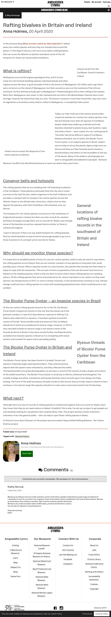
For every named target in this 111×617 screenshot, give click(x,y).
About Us (94, 545)
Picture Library (94, 559)
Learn (15, 558)
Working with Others (94, 572)
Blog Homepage (12, 15)
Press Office (94, 555)
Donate (87, 2)
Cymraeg (106, 2)
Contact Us (68, 545)
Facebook (68, 559)
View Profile (26, 453)
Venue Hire (15, 576)
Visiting (15, 545)
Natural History (22, 436)
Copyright (94, 589)
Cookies (94, 584)
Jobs (94, 550)
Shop (15, 572)
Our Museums (7, 2)
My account (96, 2)
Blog (15, 562)
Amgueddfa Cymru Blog (54, 10)
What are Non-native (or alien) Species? (42, 43)
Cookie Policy (56, 614)
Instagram (68, 564)
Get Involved (68, 550)
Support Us (15, 567)
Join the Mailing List (68, 555)
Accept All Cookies (101, 614)
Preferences (87, 614)
